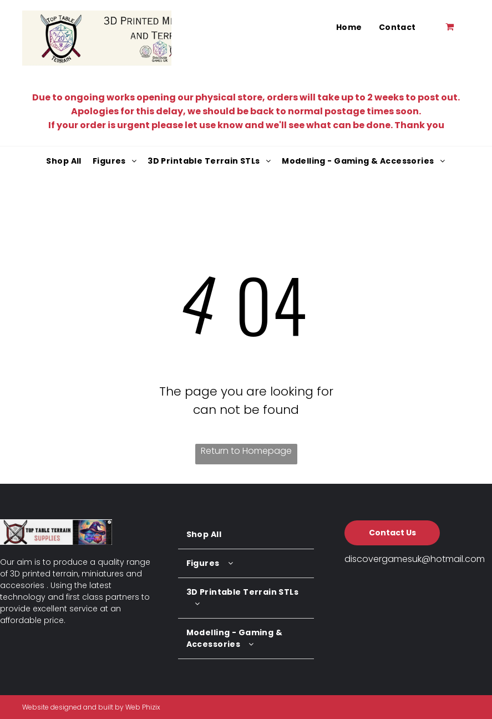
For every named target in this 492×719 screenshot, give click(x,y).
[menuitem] (349, 27)
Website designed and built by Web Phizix (91, 707)
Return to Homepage (246, 450)
